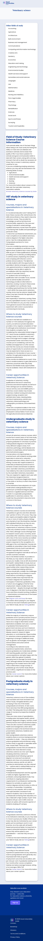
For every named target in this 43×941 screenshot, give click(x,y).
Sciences (11, 112)
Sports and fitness (14, 119)
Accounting (12, 29)
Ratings (27, 605)
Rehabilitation (13, 109)
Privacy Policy (15, 937)
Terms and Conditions (17, 934)
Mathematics (12, 88)
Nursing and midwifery (15, 95)
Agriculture (12, 32)
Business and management (17, 42)
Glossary (13, 930)
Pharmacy (11, 102)
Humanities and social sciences (19, 77)
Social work (12, 116)
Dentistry (11, 56)
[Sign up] (15, 903)
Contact (13, 923)
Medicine (11, 91)
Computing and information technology (22, 49)
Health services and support (18, 74)
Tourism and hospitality (16, 126)
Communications (14, 46)
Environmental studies (16, 70)
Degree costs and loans (17, 599)
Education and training (16, 63)
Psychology (12, 105)
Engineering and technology (18, 67)
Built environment (14, 39)
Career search (17, 674)
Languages (12, 81)
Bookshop (13, 927)
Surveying (11, 123)
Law (9, 84)
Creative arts (12, 53)
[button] (39, 3)
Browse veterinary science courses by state (21, 191)
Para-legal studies (14, 98)
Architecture (12, 35)
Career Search (17, 869)
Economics (12, 60)
